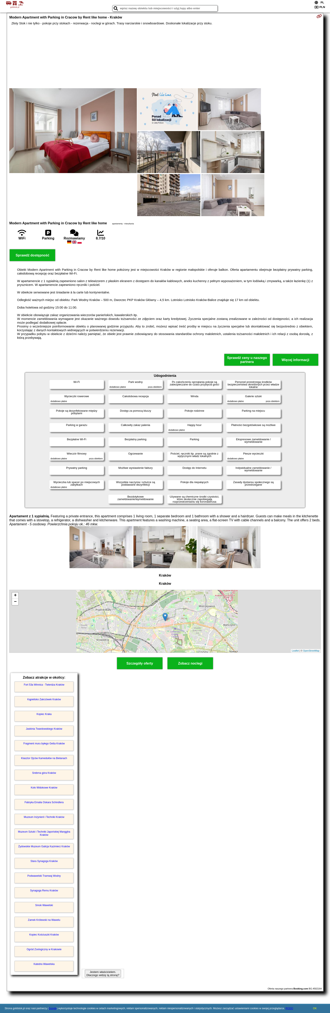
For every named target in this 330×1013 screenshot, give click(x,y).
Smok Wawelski (44, 905)
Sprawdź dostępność (32, 255)
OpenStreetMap (311, 650)
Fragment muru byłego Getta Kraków (44, 743)
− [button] (15, 602)
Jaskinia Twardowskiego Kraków (44, 728)
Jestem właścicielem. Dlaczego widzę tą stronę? (102, 973)
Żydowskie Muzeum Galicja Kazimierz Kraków (44, 846)
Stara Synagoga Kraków (44, 861)
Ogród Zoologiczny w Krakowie (44, 949)
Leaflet (295, 650)
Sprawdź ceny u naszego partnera (247, 360)
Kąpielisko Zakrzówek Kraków (44, 699)
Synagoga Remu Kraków (44, 890)
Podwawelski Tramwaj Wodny (44, 875)
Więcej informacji (295, 360)
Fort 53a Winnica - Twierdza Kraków (44, 684)
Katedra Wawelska (44, 964)
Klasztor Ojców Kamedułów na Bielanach (44, 758)
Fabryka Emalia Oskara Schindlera (44, 802)
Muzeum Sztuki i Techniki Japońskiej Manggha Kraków (44, 833)
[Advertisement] (165, 56)
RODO (289, 1008)
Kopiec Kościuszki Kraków (44, 934)
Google (53, 1008)
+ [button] (15, 596)
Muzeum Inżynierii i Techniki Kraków (44, 817)
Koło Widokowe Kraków (44, 787)
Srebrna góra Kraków (44, 772)
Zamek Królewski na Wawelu (44, 919)
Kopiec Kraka (44, 714)
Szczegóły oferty (139, 663)
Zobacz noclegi (190, 663)
